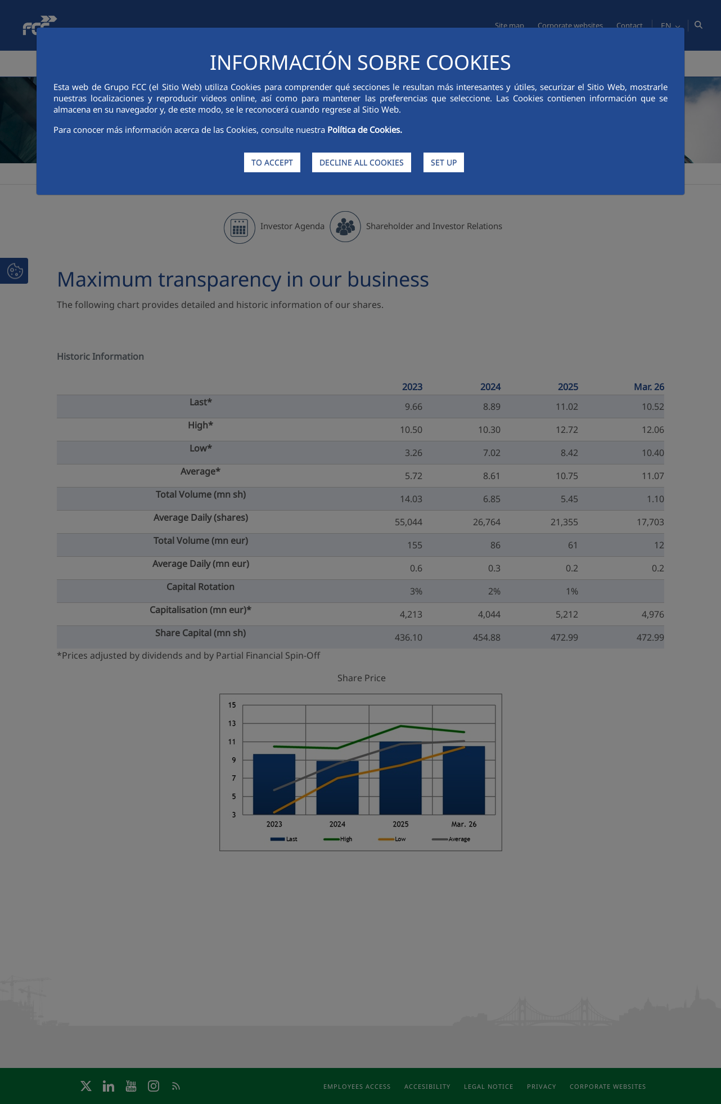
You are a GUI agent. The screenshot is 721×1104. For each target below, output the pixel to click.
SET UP (444, 162)
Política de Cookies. (364, 129)
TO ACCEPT (272, 162)
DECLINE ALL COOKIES (361, 162)
